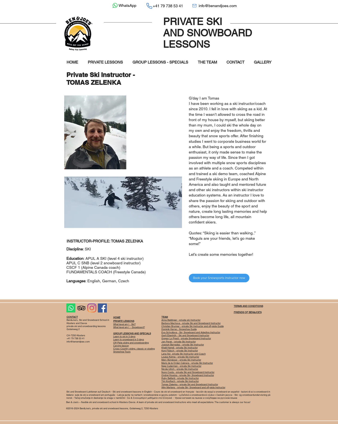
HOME (116, 317)
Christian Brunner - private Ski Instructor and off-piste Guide (192, 326)
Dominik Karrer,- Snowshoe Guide (179, 329)
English (148, 391)
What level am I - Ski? (124, 324)
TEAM (164, 316)
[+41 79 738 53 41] (164, 5)
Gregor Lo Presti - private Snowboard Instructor (186, 338)
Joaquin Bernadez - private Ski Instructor (182, 344)
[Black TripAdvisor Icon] (81, 307)
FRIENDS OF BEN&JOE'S (248, 312)
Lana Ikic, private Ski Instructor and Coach (183, 353)
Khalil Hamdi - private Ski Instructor (179, 347)
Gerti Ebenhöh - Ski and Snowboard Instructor (185, 335)
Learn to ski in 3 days (124, 336)
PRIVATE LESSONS (123, 321)
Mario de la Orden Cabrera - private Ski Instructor (187, 363)
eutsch (107, 391)
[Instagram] (91, 307)
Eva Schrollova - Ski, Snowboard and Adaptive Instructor (190, 332)
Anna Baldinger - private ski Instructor (181, 319)
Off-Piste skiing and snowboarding (131, 342)
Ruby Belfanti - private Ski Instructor (180, 378)
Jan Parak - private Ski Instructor (178, 341)
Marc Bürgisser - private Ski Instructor (181, 359)
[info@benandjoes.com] (214, 6)
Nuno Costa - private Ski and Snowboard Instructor (187, 372)
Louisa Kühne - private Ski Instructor (180, 356)
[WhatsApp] (124, 5)
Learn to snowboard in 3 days (128, 339)
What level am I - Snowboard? (129, 327)
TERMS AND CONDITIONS (248, 306)
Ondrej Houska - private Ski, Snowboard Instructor (187, 375)
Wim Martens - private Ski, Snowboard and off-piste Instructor (193, 387)
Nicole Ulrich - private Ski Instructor (179, 368)
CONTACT (72, 316)
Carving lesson (121, 345)
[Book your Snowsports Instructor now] (219, 278)
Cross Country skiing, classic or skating (134, 348)
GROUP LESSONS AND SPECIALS (132, 333)
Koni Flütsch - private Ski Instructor (179, 350)
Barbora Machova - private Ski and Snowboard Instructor (191, 323)
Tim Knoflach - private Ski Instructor (180, 381)
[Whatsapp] (70, 307)
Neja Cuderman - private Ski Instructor (181, 365)
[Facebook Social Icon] (102, 307)
